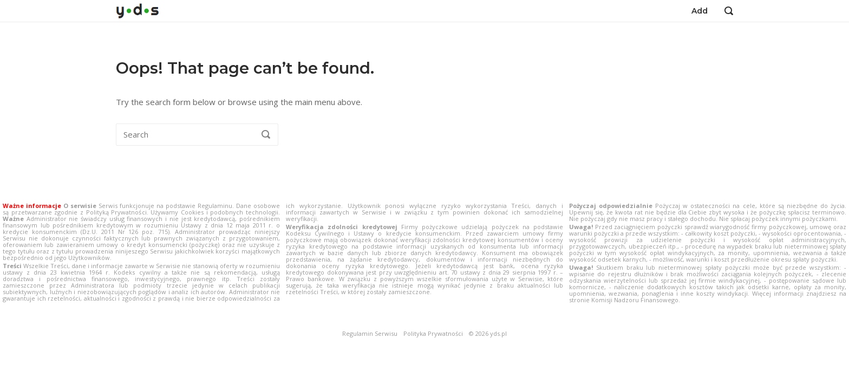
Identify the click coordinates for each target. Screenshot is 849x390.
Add (699, 11)
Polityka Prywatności (433, 333)
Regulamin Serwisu (369, 333)
